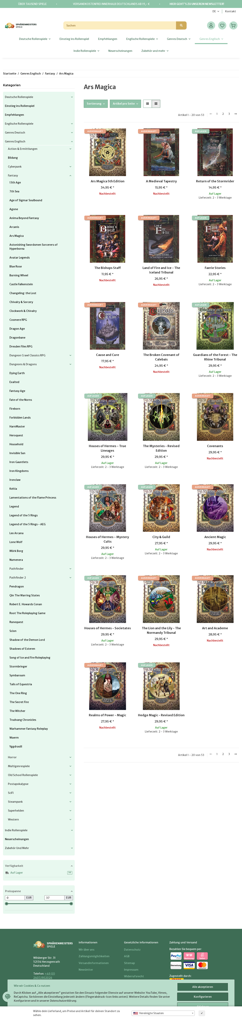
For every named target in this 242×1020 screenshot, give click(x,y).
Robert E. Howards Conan (25, 604)
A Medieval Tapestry (161, 181)
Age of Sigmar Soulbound (25, 200)
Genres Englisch (15, 141)
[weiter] (235, 114)
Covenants (215, 446)
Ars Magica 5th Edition (107, 181)
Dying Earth (17, 373)
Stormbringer (18, 666)
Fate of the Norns (20, 400)
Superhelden (16, 810)
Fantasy (13, 175)
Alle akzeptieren (202, 987)
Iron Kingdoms (19, 471)
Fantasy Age (17, 391)
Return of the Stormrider (215, 181)
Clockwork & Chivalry (23, 311)
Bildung (13, 157)
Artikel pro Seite (124, 103)
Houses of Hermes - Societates (107, 628)
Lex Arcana (16, 533)
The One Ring (18, 693)
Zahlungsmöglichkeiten (94, 956)
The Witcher (17, 711)
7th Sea (14, 191)
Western (13, 819)
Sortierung (94, 103)
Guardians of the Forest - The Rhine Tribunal (215, 357)
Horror (12, 757)
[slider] (6, 904)
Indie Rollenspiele (16, 830)
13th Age (15, 182)
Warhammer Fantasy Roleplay (28, 728)
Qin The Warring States (24, 595)
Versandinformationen (94, 963)
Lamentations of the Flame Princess (32, 497)
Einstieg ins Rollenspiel (19, 106)
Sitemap (129, 963)
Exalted (14, 382)
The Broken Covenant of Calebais (161, 357)
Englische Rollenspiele (19, 123)
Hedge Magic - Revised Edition (161, 715)
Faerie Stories (215, 268)
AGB (127, 956)
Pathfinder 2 (17, 577)
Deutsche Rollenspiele (19, 97)
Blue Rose (15, 266)
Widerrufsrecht (134, 976)
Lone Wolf (15, 542)
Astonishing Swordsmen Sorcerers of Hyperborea (33, 246)
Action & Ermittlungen (22, 149)
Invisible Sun (17, 453)
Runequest (16, 622)
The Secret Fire (19, 702)
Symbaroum (17, 675)
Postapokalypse (18, 784)
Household (16, 444)
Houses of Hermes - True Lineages (107, 448)
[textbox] (163, 1013)
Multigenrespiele (19, 766)
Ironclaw (14, 480)
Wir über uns (86, 949)
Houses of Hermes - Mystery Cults (107, 539)
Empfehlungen (14, 115)
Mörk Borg (16, 551)
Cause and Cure (107, 355)
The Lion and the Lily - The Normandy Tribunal (161, 630)
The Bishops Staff (107, 268)
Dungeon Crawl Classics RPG (27, 355)
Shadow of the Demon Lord (27, 640)
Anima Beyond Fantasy (24, 218)
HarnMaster (17, 426)
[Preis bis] (54, 897)
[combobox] (163, 1013)
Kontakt (230, 11)
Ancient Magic (215, 537)
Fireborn (14, 408)
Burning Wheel (18, 275)
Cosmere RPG (18, 320)
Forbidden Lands (20, 417)
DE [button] (214, 11)
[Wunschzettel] (222, 25)
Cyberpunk (15, 166)
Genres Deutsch (15, 132)
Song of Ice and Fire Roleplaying (29, 657)
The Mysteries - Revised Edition (161, 448)
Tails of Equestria (20, 684)
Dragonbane (17, 337)
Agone (13, 209)
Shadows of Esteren (22, 648)
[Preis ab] (15, 897)
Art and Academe (215, 628)
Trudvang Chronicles (22, 720)
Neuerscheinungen (17, 839)
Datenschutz (132, 949)
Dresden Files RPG (20, 346)
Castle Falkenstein (21, 284)
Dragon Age (17, 328)
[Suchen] (119, 25)
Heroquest (16, 435)
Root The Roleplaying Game (27, 613)
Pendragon (16, 586)
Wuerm (14, 737)
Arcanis (14, 227)
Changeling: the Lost (22, 293)
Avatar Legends (19, 257)
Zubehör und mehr (17, 848)
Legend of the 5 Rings (23, 515)
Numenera (16, 560)
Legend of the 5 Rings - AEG (27, 524)
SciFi (11, 793)
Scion (12, 631)
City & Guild (161, 537)
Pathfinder (16, 568)
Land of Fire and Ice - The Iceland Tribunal (161, 270)
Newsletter (86, 969)
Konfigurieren (203, 996)
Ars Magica (16, 236)
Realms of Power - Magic (107, 715)
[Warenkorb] (233, 25)
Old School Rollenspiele (23, 775)
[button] (211, 25)
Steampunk (15, 801)
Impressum (131, 969)
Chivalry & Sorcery (21, 302)
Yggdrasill (15, 746)
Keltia (13, 488)
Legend (14, 506)
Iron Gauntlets (18, 462)
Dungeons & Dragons (23, 364)
